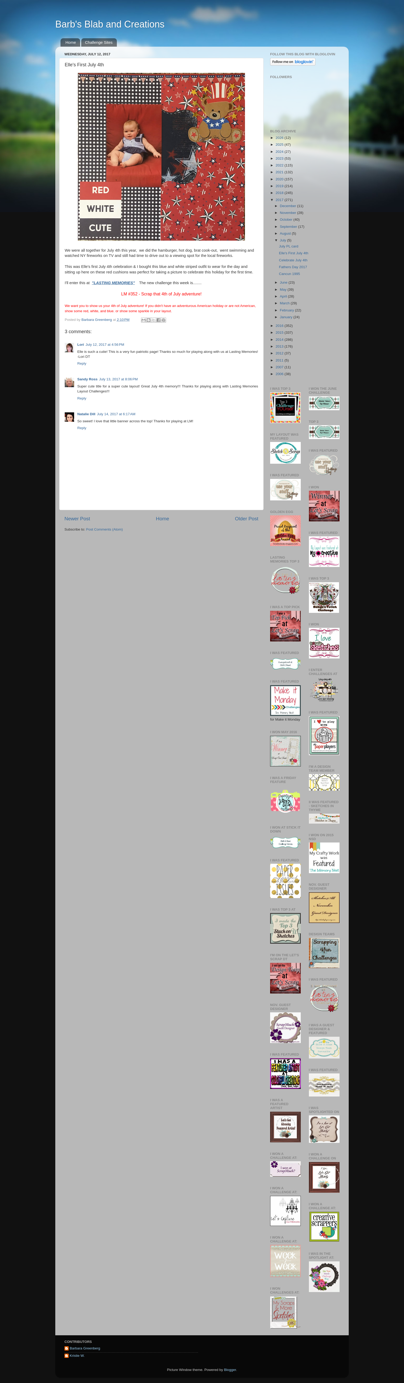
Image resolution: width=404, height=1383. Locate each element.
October (286, 220)
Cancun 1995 (289, 274)
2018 (280, 193)
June (284, 282)
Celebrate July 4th (293, 260)
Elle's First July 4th (293, 253)
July (283, 240)
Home (70, 42)
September (289, 227)
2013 (280, 346)
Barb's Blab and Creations (110, 24)
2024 (280, 152)
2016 (280, 326)
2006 (280, 374)
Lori (80, 345)
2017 (280, 200)
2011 (280, 360)
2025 (280, 145)
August (286, 233)
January (286, 317)
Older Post (246, 518)
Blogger (230, 1370)
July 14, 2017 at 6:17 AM (116, 414)
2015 (280, 332)
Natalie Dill (86, 414)
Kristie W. (77, 1356)
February (287, 310)
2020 (280, 179)
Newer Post (77, 518)
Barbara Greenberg (85, 1348)
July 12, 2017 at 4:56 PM (105, 345)
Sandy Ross (87, 379)
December (288, 206)
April (284, 296)
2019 (280, 186)
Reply (81, 363)
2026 (280, 138)
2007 (280, 367)
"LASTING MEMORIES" (113, 283)
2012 (280, 353)
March (285, 303)
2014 (280, 340)
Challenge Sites (99, 42)
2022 (280, 165)
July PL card (288, 246)
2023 (280, 158)
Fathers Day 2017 (293, 267)
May (283, 289)
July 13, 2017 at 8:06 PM (118, 379)
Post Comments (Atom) (104, 529)
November (288, 213)
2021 (280, 172)
